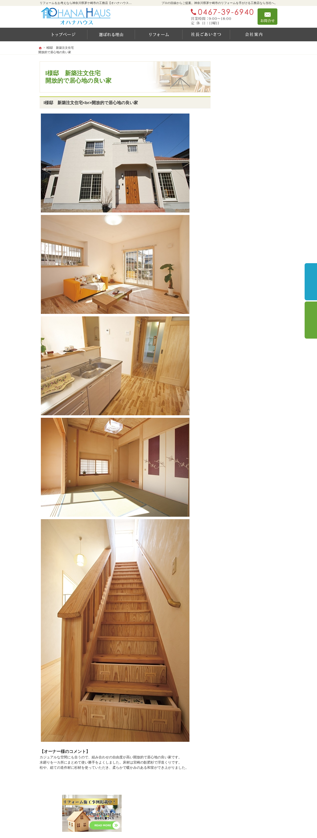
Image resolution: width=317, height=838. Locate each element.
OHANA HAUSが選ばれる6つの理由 (250, 187)
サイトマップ (236, 338)
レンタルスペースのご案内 (246, 210)
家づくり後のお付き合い (245, 263)
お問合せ (267, 16)
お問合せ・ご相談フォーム (247, 807)
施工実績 (235, 134)
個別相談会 (311, 320)
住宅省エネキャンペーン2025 (251, 143)
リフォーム (234, 124)
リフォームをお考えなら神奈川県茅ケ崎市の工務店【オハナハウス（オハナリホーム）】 (191, 827)
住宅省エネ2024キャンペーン (249, 163)
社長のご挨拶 (236, 242)
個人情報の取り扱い (241, 327)
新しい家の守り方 (240, 231)
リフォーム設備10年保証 (247, 153)
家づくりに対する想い (243, 253)
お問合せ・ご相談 (240, 306)
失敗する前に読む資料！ (245, 295)
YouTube (232, 174)
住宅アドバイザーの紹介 (245, 284)
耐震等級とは (236, 199)
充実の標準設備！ (240, 221)
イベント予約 (311, 281)
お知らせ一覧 (236, 316)
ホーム (231, 113)
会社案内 (233, 274)
